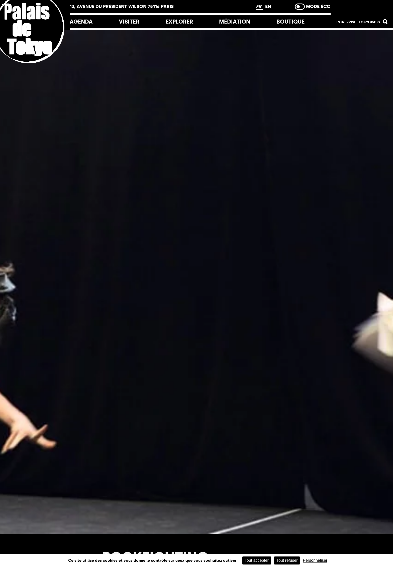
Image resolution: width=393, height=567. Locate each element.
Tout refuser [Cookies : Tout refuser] (287, 560)
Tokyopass (369, 22)
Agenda (81, 21)
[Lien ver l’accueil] (35, 60)
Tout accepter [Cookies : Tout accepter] (257, 560)
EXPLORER (179, 21)
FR (259, 6)
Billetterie (361, 8)
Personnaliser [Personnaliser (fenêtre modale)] (315, 560)
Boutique (290, 21)
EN (268, 6)
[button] (385, 23)
